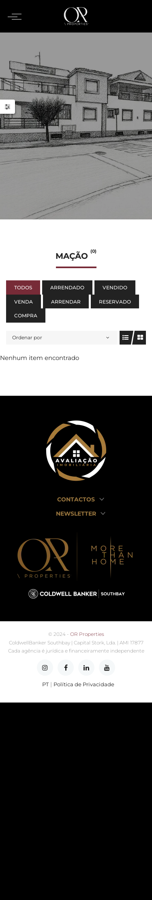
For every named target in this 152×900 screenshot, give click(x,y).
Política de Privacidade (84, 684)
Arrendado (67, 287)
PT (45, 684)
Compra (25, 315)
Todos (23, 287)
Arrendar (66, 302)
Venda (23, 302)
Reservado (115, 302)
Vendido (115, 287)
